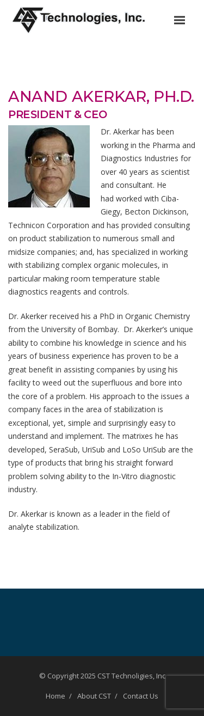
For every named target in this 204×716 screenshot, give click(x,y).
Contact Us (140, 696)
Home (55, 696)
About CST (94, 696)
